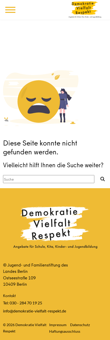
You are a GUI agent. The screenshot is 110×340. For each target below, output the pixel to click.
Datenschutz (80, 325)
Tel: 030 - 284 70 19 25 (22, 302)
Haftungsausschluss (64, 331)
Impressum (58, 325)
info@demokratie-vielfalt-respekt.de (34, 310)
